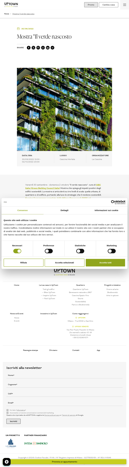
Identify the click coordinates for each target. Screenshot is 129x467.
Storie (80, 299)
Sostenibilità (80, 302)
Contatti (75, 350)
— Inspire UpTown (48, 295)
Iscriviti (13, 421)
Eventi (16, 321)
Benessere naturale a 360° (80, 292)
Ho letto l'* (18, 410)
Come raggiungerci (80, 314)
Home (16, 285)
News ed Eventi (16, 314)
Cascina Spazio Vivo (80, 295)
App (98, 350)
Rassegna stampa (30, 350)
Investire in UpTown (48, 314)
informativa (21, 410)
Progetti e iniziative (112, 285)
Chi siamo (53, 350)
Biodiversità (112, 292)
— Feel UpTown (48, 299)
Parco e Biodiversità (80, 305)
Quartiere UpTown (80, 289)
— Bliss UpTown (48, 292)
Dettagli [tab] (64, 210)
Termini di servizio (69, 415)
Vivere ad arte (112, 289)
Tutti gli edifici (48, 289)
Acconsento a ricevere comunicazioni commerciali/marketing (32, 413)
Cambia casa (108, 4)
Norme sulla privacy (51, 415)
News (6, 14)
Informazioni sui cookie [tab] (106, 210)
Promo (91, 4)
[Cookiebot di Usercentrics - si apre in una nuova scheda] (113, 202)
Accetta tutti (105, 262)
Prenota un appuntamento (64, 461)
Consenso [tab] (22, 210)
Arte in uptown (112, 295)
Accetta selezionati (64, 262)
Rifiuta (23, 262)
